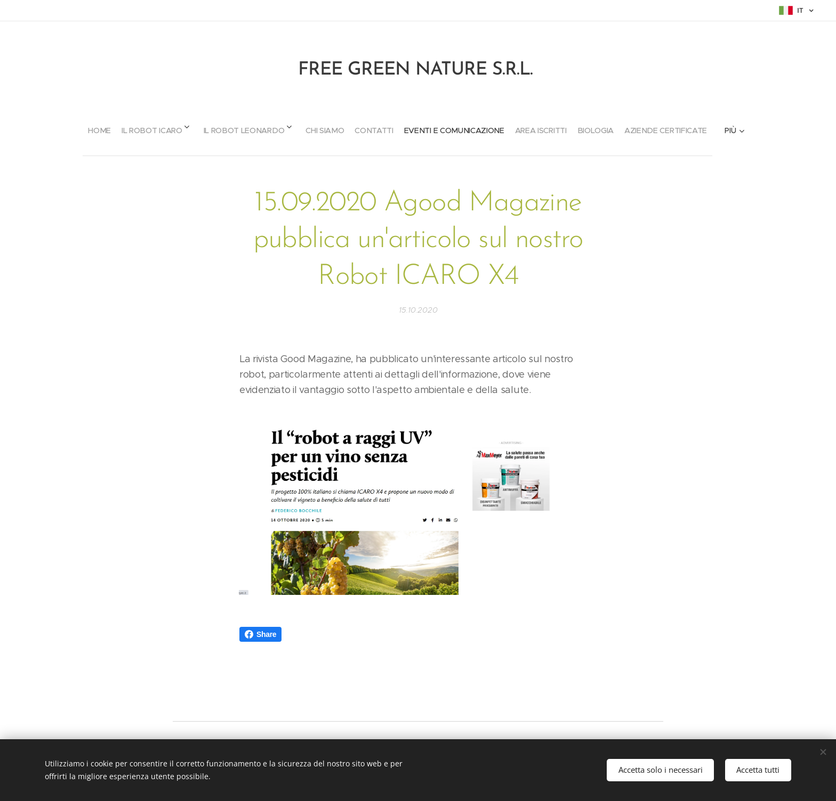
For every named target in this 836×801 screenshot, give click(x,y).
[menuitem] (68, 126)
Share (260, 634)
